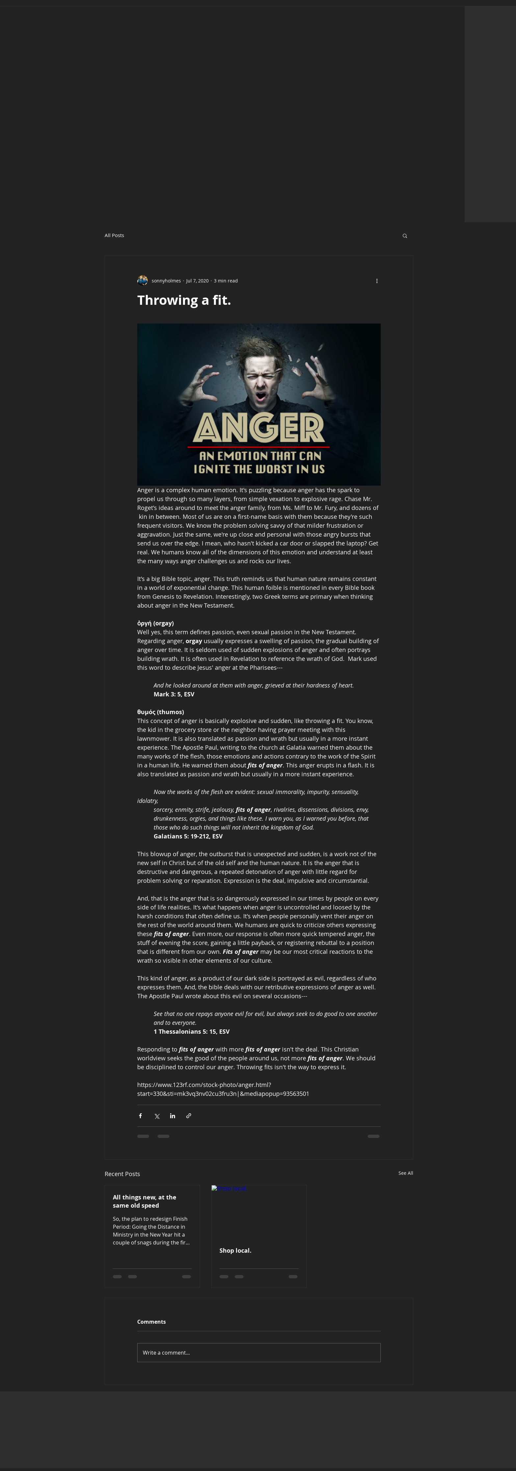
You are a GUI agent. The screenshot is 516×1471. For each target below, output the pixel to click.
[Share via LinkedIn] (172, 1116)
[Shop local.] (259, 1212)
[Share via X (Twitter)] (156, 1116)
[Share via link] (189, 1116)
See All (406, 1173)
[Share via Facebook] (140, 1116)
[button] (405, 235)
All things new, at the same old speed (144, 1201)
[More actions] (377, 280)
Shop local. (235, 1250)
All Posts (114, 235)
